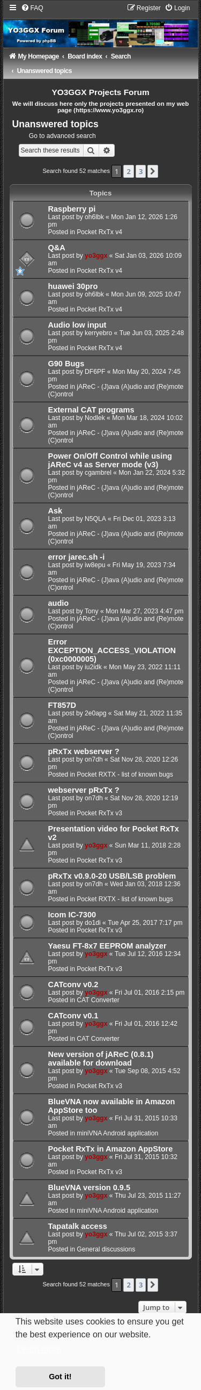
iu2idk (93, 667)
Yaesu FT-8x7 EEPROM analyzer (107, 946)
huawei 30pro (73, 286)
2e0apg (95, 713)
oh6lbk (94, 217)
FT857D (62, 705)
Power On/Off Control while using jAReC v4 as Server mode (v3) (110, 460)
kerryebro (98, 333)
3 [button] (141, 171)
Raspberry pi (72, 209)
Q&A (56, 247)
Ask (55, 510)
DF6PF (95, 371)
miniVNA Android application (117, 1133)
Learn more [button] (39, 1349)
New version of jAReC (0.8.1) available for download (101, 1058)
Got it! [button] (60, 1376)
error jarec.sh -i (76, 557)
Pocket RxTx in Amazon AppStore (110, 1149)
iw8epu (95, 565)
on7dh (94, 759)
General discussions (106, 1249)
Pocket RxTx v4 (99, 232)
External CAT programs (91, 410)
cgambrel (98, 472)
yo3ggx (96, 255)
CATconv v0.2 (73, 984)
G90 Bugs (66, 363)
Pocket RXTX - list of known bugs (125, 774)
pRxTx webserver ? (84, 751)
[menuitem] (32, 8)
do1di (93, 922)
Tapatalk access (77, 1226)
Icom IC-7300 (72, 914)
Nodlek (95, 418)
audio (58, 603)
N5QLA (95, 519)
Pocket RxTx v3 (99, 813)
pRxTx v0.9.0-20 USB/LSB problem (112, 876)
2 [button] (128, 171)
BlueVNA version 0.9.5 (89, 1187)
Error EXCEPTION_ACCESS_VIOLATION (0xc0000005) (112, 650)
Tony (92, 611)
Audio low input (77, 325)
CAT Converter (98, 1000)
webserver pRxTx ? (84, 790)
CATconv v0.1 (73, 1015)
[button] (152, 171)
